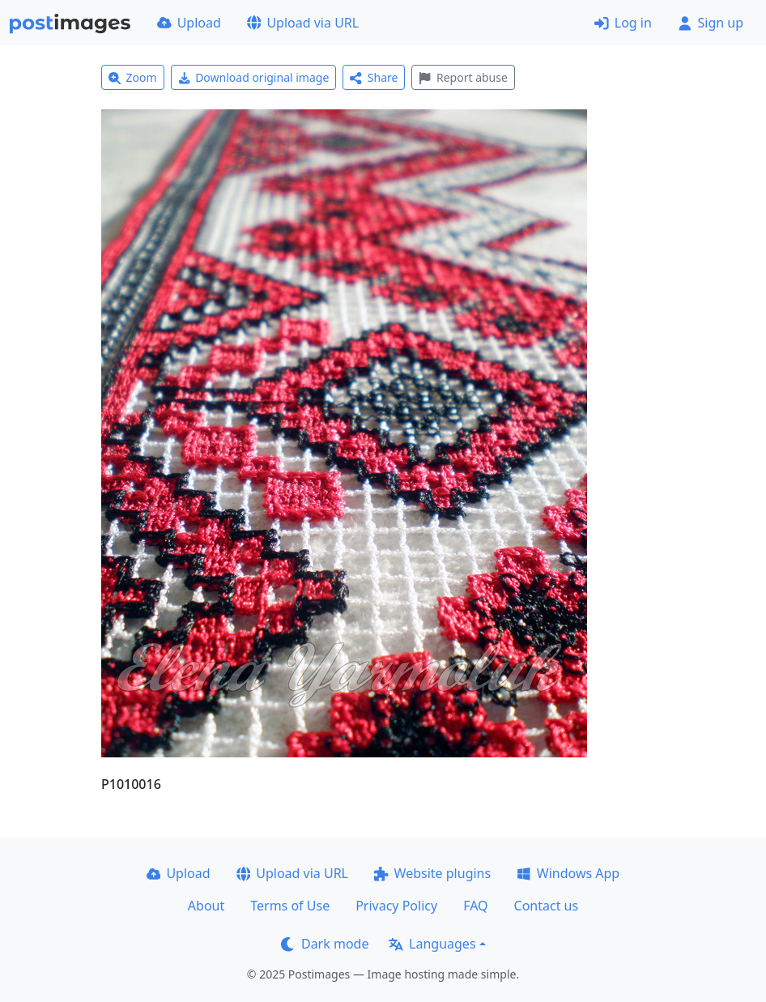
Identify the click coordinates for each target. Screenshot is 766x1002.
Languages (432, 944)
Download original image (254, 77)
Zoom (133, 77)
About (206, 906)
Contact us (546, 906)
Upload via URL (303, 23)
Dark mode (324, 944)
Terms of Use (290, 906)
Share (374, 77)
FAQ (475, 906)
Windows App (568, 873)
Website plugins (432, 873)
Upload (189, 23)
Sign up (710, 23)
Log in (623, 23)
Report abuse (463, 77)
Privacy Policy (396, 906)
